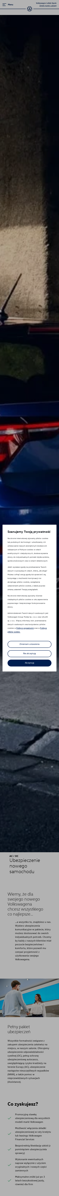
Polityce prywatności (25, 628)
